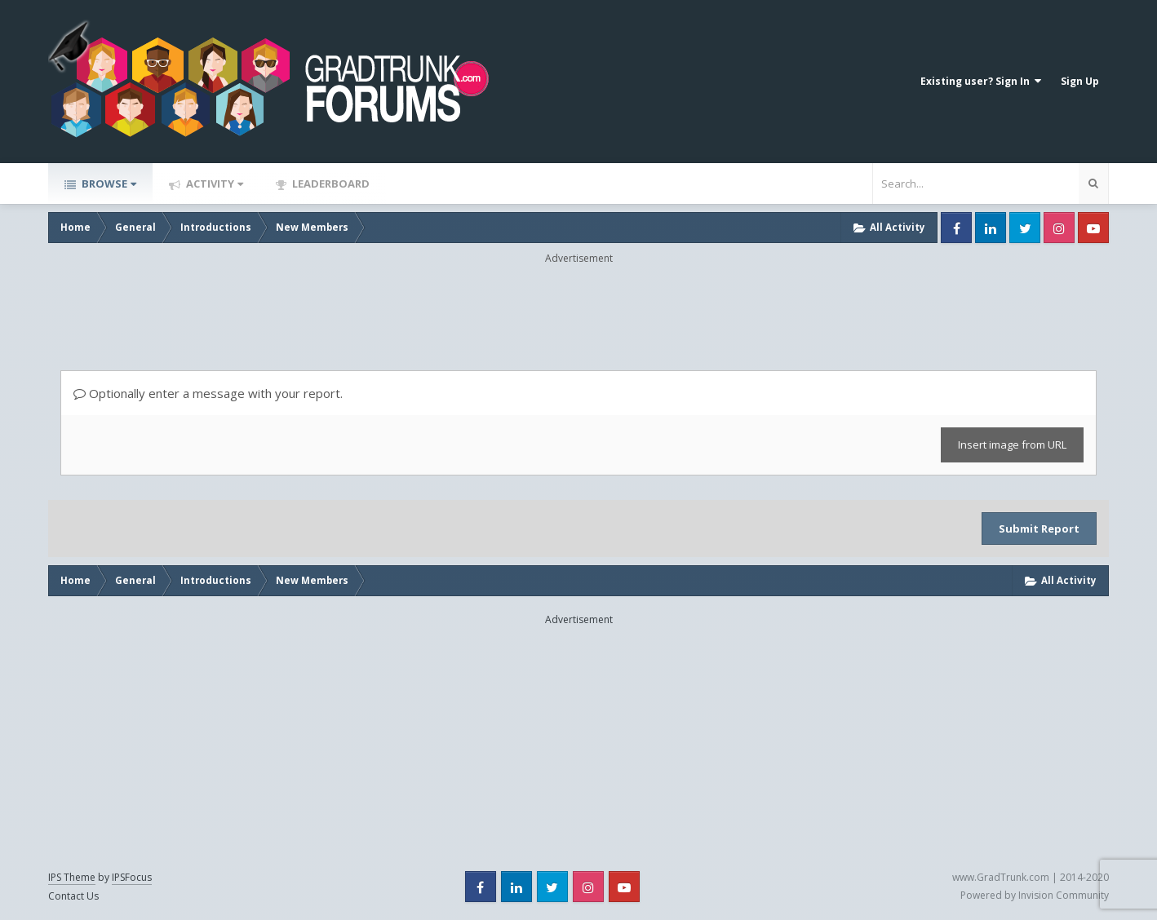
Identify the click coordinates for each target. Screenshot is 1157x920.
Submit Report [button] (1039, 528)
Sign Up (1080, 81)
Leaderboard (330, 183)
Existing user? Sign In (980, 81)
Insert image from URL (1012, 444)
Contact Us (73, 896)
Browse (107, 183)
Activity (213, 183)
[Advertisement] (578, 302)
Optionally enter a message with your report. (208, 393)
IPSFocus (132, 877)
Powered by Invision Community (1034, 895)
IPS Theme (71, 877)
